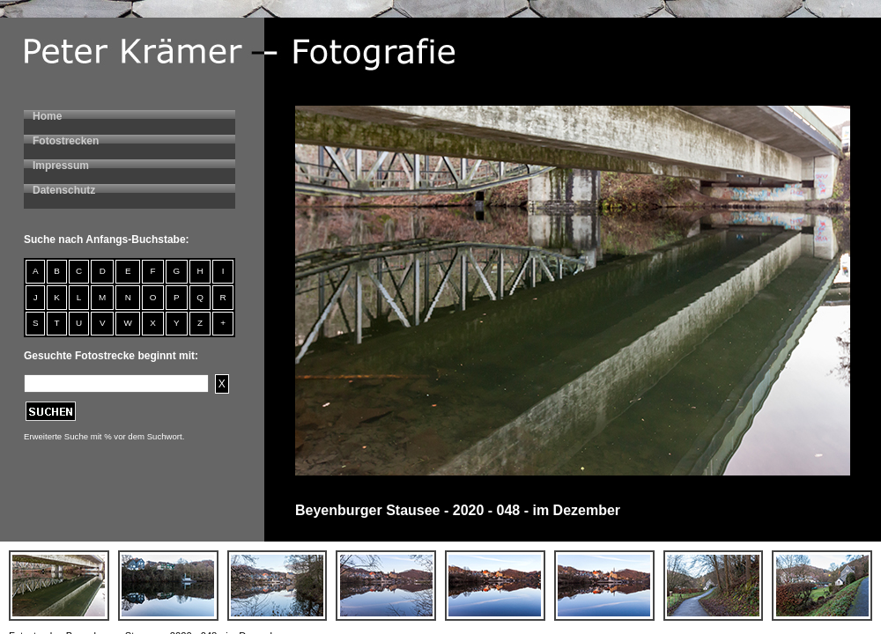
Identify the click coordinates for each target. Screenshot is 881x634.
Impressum (61, 165)
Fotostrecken (66, 141)
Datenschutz (64, 190)
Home (47, 116)
